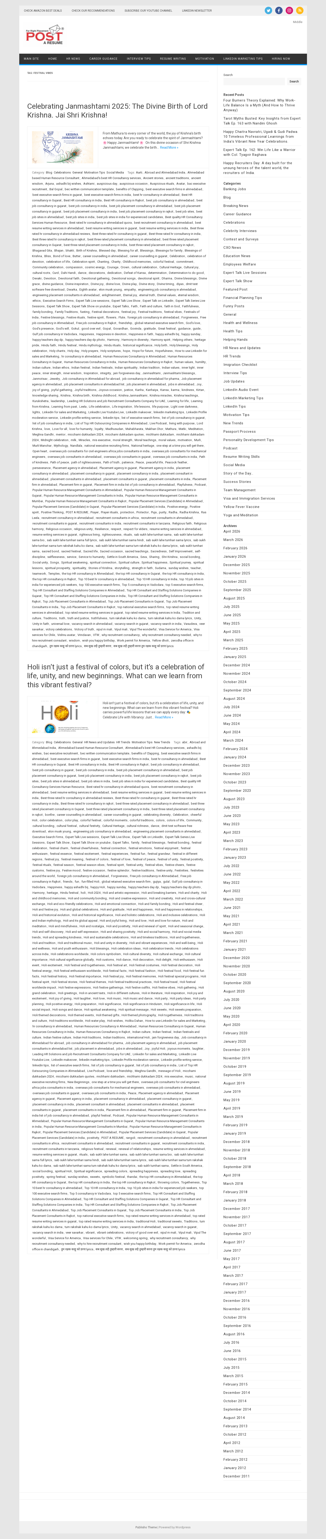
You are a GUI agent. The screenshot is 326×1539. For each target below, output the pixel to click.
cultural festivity (89, 826)
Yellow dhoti (160, 640)
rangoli (130, 1138)
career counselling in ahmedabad (105, 256)
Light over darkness (184, 406)
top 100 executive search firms (99, 584)
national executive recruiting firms (106, 445)
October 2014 (234, 1401)
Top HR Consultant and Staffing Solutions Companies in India (85, 596)
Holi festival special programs (178, 976)
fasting (85, 312)
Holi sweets (159, 1009)
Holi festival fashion (142, 971)
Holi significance (110, 1004)
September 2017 (237, 1234)
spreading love (170, 1171)
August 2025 (234, 598)
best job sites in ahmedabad (60, 781)
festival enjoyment (166, 848)
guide (196, 328)
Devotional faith (68, 278)
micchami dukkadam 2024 (85, 434)
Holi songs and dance (67, 1009)
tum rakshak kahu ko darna (128, 618)
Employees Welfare (239, 264)
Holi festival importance (85, 976)
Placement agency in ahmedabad (75, 468)
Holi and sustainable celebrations (106, 937)
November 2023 (236, 774)
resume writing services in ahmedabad (175, 529)
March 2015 (233, 1376)
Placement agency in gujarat (118, 468)
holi (83, 892)
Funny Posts (234, 306)
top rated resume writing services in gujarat (94, 612)
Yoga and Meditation (240, 515)
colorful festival (163, 261)
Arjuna (49, 183)
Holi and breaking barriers (159, 892)
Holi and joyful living (113, 920)
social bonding (190, 557)
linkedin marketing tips (169, 412)
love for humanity (80, 429)
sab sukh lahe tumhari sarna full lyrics (72, 540)
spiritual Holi (63, 1171)
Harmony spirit (160, 339)
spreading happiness (143, 1171)
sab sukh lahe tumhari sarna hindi (121, 540)
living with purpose (181, 423)
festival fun (137, 853)
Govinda (135, 328)
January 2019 (234, 1133)
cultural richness (137, 826)
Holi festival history (54, 976)
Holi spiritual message (133, 1009)
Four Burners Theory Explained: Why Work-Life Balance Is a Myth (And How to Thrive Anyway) (259, 105)
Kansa (164, 390)
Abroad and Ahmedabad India (165, 172)
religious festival (92, 1149)
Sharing (154, 557)
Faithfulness (190, 306)
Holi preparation (85, 1004)
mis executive (101, 440)
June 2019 (232, 1092)
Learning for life (178, 401)
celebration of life (58, 261)
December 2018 (236, 1142)
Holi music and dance (137, 998)
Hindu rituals (112, 345)
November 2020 (236, 966)
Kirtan (200, 390)
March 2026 (233, 540)
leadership (58, 401)
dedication (114, 273)
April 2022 (231, 891)
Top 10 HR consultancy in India (156, 579)
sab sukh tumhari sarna (153, 1165)
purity (162, 512)
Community (193, 820)
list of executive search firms (141, 417)
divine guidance (52, 284)
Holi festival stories (64, 982)
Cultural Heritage (170, 267)
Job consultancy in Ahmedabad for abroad (91, 378)
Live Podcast (158, 423)
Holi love (99, 998)
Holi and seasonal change (185, 926)
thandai (132, 1177)
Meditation (195, 429)
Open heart (39, 451)
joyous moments (179, 1048)
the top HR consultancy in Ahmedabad (87, 573)
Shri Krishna (170, 557)
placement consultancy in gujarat (93, 473)
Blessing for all (128, 250)
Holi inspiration (175, 993)
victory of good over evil (142, 1232)
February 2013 (235, 1426)
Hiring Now (281, 58)
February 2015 (235, 1384)
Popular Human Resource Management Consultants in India (83, 495)
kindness (188, 390)
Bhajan (58, 250)
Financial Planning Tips (242, 298)
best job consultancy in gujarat (53, 770)
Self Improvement (181, 551)
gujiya (157, 881)
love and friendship (119, 1071)
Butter (77, 256)
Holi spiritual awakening (100, 1009)
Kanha (139, 390)
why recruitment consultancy (121, 635)
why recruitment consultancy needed (166, 635)
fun (77, 881)
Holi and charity (188, 892)
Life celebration (99, 406)
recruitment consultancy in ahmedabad (68, 518)
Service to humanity (92, 557)
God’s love (193, 323)
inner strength (52, 373)
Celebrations (62, 172)
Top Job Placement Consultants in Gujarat (136, 601)
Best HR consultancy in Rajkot (124, 200)
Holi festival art (117, 965)
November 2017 (236, 1217)
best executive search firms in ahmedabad (174, 189)
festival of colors (97, 859)
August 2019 (234, 1083)
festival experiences (114, 853)
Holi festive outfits (138, 987)
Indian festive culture (57, 1037)
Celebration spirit (83, 261)
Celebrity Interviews (240, 231)
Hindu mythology (90, 345)
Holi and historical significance (92, 915)
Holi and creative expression (128, 898)
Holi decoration (143, 959)
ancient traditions (177, 178)
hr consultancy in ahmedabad (81, 356)
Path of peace (59, 462)
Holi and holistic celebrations (134, 915)
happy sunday (190, 334)
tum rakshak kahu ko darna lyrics (170, 618)
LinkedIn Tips (234, 406)
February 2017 (235, 1284)
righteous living (89, 534)
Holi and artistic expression (121, 892)
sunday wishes (178, 568)
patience (127, 462)
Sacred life (90, 551)
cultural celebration (144, 267)
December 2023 (236, 765)
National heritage (142, 445)
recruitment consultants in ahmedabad (167, 518)
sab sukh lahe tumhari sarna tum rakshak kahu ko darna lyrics (137, 545)
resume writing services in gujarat (54, 534)
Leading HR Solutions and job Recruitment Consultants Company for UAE (116, 401)
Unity (197, 618)
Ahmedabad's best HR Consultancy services (111, 178)
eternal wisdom (188, 295)
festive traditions (143, 870)
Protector (142, 512)
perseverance (41, 468)
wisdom (74, 640)
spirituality (79, 568)
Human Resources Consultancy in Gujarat (166, 1026)
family (135, 842)
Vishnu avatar (66, 635)
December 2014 (236, 1393)
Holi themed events (81, 1015)
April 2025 (231, 632)
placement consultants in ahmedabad (76, 479)
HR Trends (123, 742)
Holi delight (163, 959)
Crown (125, 267)
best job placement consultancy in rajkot (146, 211)
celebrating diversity (157, 814)
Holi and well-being (182, 943)
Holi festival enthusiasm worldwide (77, 971)
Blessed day (107, 250)
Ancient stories (153, 178)
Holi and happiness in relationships (178, 909)
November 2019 (236, 1058)
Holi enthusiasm (184, 959)
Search (228, 75)
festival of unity (168, 859)
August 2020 (234, 991)
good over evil (90, 328)
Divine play (129, 284)
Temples (54, 573)
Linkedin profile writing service (80, 417)
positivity (93, 1138)
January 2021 (234, 949)
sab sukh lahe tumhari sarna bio (150, 1154)
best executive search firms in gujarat (57, 194)
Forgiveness (189, 317)
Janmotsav (39, 378)
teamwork (39, 573)
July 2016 (231, 1342)
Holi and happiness (140, 909)
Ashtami (88, 183)
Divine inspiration (76, 284)
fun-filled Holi (90, 881)
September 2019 (237, 1075)
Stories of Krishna (100, 568)
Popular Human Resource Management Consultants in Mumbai (85, 1126)
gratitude (150, 328)
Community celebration (47, 267)
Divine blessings (185, 278)
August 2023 (234, 799)
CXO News (232, 248)
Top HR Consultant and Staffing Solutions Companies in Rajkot (126, 1204)
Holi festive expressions (74, 987)
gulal (166, 881)
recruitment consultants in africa (117, 518)
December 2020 (236, 958)
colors (160, 820)
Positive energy (177, 506)
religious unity (83, 529)
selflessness (56, 557)
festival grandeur (159, 853)
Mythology (61, 445)
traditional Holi (145, 1221)
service (71, 557)
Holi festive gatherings (108, 987)
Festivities (181, 870)
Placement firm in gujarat (75, 484)
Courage (112, 267)
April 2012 (231, 1443)
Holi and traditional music (75, 943)
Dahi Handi (68, 273)
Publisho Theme (146, 1527)
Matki (182, 429)
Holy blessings (180, 345)
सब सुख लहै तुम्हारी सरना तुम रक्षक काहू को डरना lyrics (143, 646)
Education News (237, 256)
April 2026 (231, 531)
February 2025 (235, 648)
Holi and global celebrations (79, 909)
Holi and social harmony (154, 931)
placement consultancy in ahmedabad (119, 1098)
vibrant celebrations (110, 1232)
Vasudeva (190, 623)
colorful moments (115, 820)
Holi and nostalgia (92, 926)
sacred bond (50, 551)
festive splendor (118, 870)
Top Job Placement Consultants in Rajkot (88, 607)
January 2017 (234, 1292)
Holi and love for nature (164, 920)
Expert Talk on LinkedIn (158, 300)
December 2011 (236, 1476)
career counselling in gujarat (148, 256)
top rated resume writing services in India (152, 612)
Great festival (167, 328)
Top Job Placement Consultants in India (155, 1210)
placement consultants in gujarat (125, 479)
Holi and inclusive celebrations (177, 915)
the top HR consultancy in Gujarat (138, 573)
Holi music (114, 998)
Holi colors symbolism (106, 954)
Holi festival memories (141, 976)
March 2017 (233, 1276)
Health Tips (233, 331)
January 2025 (234, 657)
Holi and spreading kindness (62, 937)
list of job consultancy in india (52, 423)
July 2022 (231, 866)
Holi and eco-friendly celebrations (70, 904)
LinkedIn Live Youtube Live (106, 412)
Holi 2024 (94, 892)
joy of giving (40, 390)
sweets (95, 1177)
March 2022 (233, 899)
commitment (184, 261)
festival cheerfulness (84, 848)
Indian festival (80, 367)
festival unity (134, 865)
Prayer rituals (109, 512)
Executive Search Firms (58, 300)
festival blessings (153, 842)
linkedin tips (111, 417)
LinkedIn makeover (138, 412)
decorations (97, 273)
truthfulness (99, 618)
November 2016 (236, 1309)
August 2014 (234, 1418)
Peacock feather (176, 462)
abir (184, 742)
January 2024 (234, 757)
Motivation (204, 58)
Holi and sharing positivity (118, 931)
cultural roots (41, 273)
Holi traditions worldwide (66, 1020)
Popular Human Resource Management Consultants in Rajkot (85, 501)
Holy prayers (89, 351)
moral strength (122, 440)
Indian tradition (150, 367)
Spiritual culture (129, 562)
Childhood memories (137, 261)
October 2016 (234, 1317)
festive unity (164, 870)
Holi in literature (152, 993)
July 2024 (231, 707)
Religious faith (182, 523)
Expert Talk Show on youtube (91, 306)
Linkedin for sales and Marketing (64, 412)
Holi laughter (82, 998)
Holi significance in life (179, 1004)
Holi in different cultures (123, 993)
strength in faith (142, 568)
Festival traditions (150, 312)
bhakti (70, 250)
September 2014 (237, 1409)
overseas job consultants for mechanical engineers (109, 1087)
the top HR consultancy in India (183, 573)
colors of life (175, 820)
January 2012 (234, 1468)
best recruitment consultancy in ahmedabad (163, 222)
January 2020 (234, 1041)
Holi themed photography (139, 1015)
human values (184, 362)
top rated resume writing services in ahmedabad (158, 1216)
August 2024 (234, 699)
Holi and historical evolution (51, 915)
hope (126, 351)
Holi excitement (52, 965)
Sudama (160, 568)
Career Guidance (103, 58)
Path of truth (111, 462)
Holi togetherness (170, 1015)
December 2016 (236, 1301)
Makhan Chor (154, 429)
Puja (154, 512)
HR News (73, 58)
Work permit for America (133, 640)
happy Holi (97, 887)
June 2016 (232, 1351)
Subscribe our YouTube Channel (148, 10)
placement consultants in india (169, 479)
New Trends (162, 742)
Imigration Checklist (240, 365)
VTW (96, 635)
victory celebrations (59, 629)
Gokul (75, 328)
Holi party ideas (180, 998)
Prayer (94, 512)
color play (71, 820)
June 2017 (232, 1250)
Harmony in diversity (135, 339)
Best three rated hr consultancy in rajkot (58, 239)
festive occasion (94, 870)
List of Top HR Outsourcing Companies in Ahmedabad (111, 423)
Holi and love (137, 920)
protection (127, 512)
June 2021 (232, 908)
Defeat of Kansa (135, 273)
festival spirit (115, 865)
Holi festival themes (93, 982)
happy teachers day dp (47, 339)
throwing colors (168, 1182)
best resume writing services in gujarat (111, 228)
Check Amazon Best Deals (43, 10)
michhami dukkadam (160, 434)
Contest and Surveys (241, 239)
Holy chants (57, 351)
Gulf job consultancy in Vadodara (54, 334)
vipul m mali (104, 629)
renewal (111, 1149)
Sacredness (159, 551)
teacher (196, 568)
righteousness (111, 534)
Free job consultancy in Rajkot (96, 323)
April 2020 (231, 1025)
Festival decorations (105, 312)
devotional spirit (148, 278)
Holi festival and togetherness (85, 965)
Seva (143, 557)
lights (36, 412)
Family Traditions (66, 312)
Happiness (86, 334)
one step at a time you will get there (179, 445)
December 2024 (236, 665)
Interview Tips (139, 58)
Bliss (47, 256)
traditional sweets (170, 1221)
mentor (60, 434)
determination (157, 273)
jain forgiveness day (126, 373)
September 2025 (237, 590)
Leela (83, 406)
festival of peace (144, 859)
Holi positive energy (59, 1004)
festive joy (53, 870)
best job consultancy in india (88, 206)
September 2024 (237, 690)
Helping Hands (235, 339)
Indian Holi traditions (87, 1037)
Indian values (170, 367)
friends (67, 881)
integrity (105, 373)
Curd (55, 273)
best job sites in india (80, 217)
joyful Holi (158, 1048)
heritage (52, 892)
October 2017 (234, 1225)
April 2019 (231, 1108)
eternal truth (147, 295)
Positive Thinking (52, 512)
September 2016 (237, 1326)
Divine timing (165, 284)
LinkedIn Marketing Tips (243, 58)
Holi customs (105, 959)
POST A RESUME (77, 512)
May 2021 (231, 916)
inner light (188, 367)
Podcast (200, 484)
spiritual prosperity (57, 568)
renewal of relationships (135, 1149)
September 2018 (237, 1167)
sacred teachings (136, 551)
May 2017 (231, 1259)
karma (175, 390)
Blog (49, 172)
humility (200, 362)
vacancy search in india (166, 623)
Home (52, 58)
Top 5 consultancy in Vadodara (142, 584)
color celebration (51, 820)
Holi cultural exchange (168, 954)
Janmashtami (151, 373)
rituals (128, 534)
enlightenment (111, 295)
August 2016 (234, 1334)
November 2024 (236, 673)
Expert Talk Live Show (126, 300)
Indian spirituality (126, 367)
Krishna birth (81, 395)
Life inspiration (122, 406)
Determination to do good (186, 273)
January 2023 (234, 857)
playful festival (101, 1115)
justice (128, 390)
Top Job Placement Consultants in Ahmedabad (74, 601)
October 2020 (234, 975)
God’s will (62, 328)
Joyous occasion (110, 390)
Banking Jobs (234, 189)
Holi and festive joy (45, 909)
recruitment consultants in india (100, 523)
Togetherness (190, 1182)
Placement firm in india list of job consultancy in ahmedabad (134, 484)
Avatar (180, 183)
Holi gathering (187, 987)
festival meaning (72, 859)
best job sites (185, 211)
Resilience (102, 529)
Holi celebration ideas (126, 948)
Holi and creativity (161, 898)
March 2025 (233, 640)
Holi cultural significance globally (72, 959)
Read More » (169, 147)
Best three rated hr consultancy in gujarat (119, 234)
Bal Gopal (55, 189)
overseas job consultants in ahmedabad (74, 456)
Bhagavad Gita (42, 250)
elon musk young (110, 289)
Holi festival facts (114, 971)
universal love (60, 623)
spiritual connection (103, 562)
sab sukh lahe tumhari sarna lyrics (168, 540)
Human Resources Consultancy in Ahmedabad (134, 356)
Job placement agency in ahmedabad (150, 1043)
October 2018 (234, 1158)
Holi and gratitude (112, 909)
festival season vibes (90, 865)
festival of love (120, 859)
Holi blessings (99, 948)
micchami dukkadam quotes (124, 434)
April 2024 (231, 732)
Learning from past (64, 406)
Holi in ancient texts (92, 993)
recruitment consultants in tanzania (146, 523)
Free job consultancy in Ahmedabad (154, 876)
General (77, 172)
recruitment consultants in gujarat (54, 523)
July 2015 (231, 1367)
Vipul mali (120, 629)
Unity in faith (40, 623)
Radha (173, 512)
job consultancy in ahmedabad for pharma (150, 378)
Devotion (50, 278)
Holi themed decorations (49, 1015)
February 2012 (235, 1459)
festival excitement (86, 853)
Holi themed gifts (107, 1015)
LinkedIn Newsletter (197, 10)
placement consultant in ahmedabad (100, 1104)
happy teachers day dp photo (85, 339)
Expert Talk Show (58, 306)
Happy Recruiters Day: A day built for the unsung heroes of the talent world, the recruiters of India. (257, 168)
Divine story (147, 284)
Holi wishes (115, 1020)
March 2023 (233, 841)
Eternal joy (130, 295)
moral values (166, 440)
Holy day (73, 351)
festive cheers (174, 865)
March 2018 (233, 1184)
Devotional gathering (96, 278)
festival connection (113, 848)
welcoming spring (135, 1238)
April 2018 (231, 1175)
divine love (113, 284)
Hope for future (142, 351)
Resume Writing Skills (241, 457)
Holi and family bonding (154, 904)
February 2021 (235, 941)
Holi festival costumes (144, 965)
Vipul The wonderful (143, 629)
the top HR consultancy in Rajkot (54, 579)
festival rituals (41, 865)
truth (62, 618)
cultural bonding (43, 826)
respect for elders (135, 529)
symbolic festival (113, 1177)
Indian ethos (61, 367)
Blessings (146, 250)
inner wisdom (72, 373)
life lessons (142, 406)
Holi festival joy (113, 976)
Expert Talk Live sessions (92, 300)
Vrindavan (84, 635)
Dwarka (72, 289)
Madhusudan (114, 429)
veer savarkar (74, 1232)
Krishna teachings (186, 395)
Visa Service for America (175, 629)
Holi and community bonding (87, 898)
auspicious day (107, 183)
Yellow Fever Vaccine (241, 507)
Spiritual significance (88, 1171)
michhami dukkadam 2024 (144, 1076)
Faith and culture (151, 306)
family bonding (42, 312)
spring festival (55, 1177)
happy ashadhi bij (167, 334)
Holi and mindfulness (63, 926)
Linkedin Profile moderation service (135, 1059)
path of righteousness (86, 462)
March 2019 (233, 1117)
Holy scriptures (110, 351)
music (189, 1076)
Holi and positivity (118, 926)
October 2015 (234, 1359)
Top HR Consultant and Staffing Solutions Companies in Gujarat (126, 1199)
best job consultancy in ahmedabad (170, 200)
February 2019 (235, 1125)
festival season (63, 865)
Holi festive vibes (163, 987)
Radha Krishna (189, 512)
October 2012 (234, 1434)
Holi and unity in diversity (110, 943)
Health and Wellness (240, 323)
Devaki (37, 278)
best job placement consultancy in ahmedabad (140, 206)
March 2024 (233, 740)
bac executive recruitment (61, 753)
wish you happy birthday (98, 640)
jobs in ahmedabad (181, 384)
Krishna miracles (161, 395)
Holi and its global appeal (80, 920)
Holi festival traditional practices (130, 982)
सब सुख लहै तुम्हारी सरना (97, 646)
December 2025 (236, 565)
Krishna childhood (104, 395)
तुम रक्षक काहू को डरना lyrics (65, 646)
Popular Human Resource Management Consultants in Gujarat (92, 1121)
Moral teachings (145, 440)
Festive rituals (76, 317)
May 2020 (231, 1016)
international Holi (138, 1037)
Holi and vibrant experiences (148, 943)
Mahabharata (134, 429)
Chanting (103, 261)
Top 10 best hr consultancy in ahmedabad (106, 579)
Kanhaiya (152, 390)
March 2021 (233, 933)
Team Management (239, 490)
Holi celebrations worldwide (69, 954)
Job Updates (234, 381)
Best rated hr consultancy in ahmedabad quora (100, 222)
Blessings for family (169, 250)
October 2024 (234, 682)
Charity (115, 261)
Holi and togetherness (185, 937)
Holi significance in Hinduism (142, 1004)
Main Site (31, 58)
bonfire (50, 814)
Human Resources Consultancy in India (90, 362)
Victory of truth (84, 629)
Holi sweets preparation (185, 1009)
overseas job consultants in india (175, 456)
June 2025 (232, 615)
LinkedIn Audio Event (241, 390)
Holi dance (123, 959)
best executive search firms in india (107, 194)
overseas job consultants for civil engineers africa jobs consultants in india (99, 451)
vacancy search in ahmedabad (92, 623)
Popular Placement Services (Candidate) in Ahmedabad (166, 501)
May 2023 (231, 824)
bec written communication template (89, 189)
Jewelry (55, 378)
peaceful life (154, 462)
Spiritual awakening (74, 562)
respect (116, 529)
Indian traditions (114, 1037)
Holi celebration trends (158, 948)
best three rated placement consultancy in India (95, 245)
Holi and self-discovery (47, 931)
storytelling (122, 568)
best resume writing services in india (163, 228)
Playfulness (184, 484)
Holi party (161, 998)
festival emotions (140, 848)
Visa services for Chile (98, 1238)
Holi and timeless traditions (149, 937)
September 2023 (237, 791)
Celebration (177, 256)
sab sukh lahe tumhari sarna (152, 534)
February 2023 (235, 849)
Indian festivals (102, 367)
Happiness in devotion (111, 334)
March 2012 (233, 1451)
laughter (197, 1048)
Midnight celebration (54, 440)
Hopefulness (164, 351)
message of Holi (169, 1071)
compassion (74, 267)
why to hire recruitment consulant (99, 1243)
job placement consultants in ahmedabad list (94, 384)
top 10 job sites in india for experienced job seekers (162, 1188)
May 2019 (231, 1100)
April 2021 (231, 924)
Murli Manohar (42, 445)
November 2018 (236, 1150)
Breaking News (235, 206)
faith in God (172, 306)
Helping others (182, 339)
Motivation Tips (94, 172)
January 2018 (234, 1200)
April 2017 (231, 1267)
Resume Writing (173, 58)
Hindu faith (48, 345)
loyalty (99, 429)
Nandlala (76, 445)
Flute (122, 317)
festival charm (58, 848)
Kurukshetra (40, 401)
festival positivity (191, 859)
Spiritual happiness (154, 562)
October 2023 (234, 782)
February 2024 (235, 749)
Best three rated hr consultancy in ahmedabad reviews (77, 798)
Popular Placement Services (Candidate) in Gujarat (65, 506)
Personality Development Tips (248, 440)
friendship (125, 323)
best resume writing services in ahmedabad (80, 792)
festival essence (61, 853)
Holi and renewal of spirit (149, 926)
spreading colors (115, 1171)
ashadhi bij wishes (68, 183)
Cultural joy (191, 267)
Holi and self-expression (82, 931)
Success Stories (237, 482)
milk (73, 440)
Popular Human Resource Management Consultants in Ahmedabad (77, 490)
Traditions (50, 618)
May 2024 (231, 724)
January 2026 (234, 556)
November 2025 (236, 573)
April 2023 (231, 832)
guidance (184, 328)
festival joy (128, 312)
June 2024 (232, 715)
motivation (185, 440)
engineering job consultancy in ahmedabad (167, 289)
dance (82, 273)
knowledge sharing (45, 395)
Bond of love (61, 256)
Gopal (107, 328)
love (47, 429)
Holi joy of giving (60, 998)
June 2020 (232, 1008)
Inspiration (91, 373)
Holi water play (95, 1020)
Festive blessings (52, 317)
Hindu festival (67, 345)
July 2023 (231, 807)
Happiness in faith (141, 334)
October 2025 (234, 582)
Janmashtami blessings (179, 373)
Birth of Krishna (86, 250)
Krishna (66, 395)
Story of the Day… (238, 473)
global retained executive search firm (159, 323)
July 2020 (231, 1000)
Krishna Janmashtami (133, 395)
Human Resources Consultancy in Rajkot (145, 362)
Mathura (170, 429)
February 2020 (235, 1033)
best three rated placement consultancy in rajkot (161, 245)
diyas (180, 284)
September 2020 (237, 983)
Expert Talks (121, 306)
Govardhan (120, 328)
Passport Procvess (239, 431)
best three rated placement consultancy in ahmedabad (123, 239)
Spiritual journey (180, 562)
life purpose (160, 406)
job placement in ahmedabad (146, 384)
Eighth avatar (88, 289)
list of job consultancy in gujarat (183, 417)
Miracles (84, 440)
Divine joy (97, 284)
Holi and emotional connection (115, 904)
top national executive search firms (141, 607)
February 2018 (235, 1192)
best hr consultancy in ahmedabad (156, 194)
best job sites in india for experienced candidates (130, 217)
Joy (199, 384)
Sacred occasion (111, 551)
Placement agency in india (156, 468)
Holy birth (161, 345)
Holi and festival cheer (187, 904)
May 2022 (231, 883)
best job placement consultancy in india (90, 211)
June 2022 (232, 874)
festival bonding (178, 842)
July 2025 (231, 607)
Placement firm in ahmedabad (126, 1110)
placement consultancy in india (137, 473)
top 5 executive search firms (184, 584)
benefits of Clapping (129, 189)
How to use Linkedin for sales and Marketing (175, 1020)
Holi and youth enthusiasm (69, 948)
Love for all (59, 429)
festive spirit (95, 317)
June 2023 (232, 816)
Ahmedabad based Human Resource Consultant (90, 748)
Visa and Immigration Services (249, 498)
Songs (54, 562)
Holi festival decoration (177, 965)
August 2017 (234, 1242)
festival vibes (173, 312)
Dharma (167, 278)
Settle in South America (122, 557)
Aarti (139, 172)
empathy (130, 289)
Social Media (115, 172)
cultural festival (67, 826)
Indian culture (41, 367)
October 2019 (234, 1066)
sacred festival (71, 551)
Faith (134, 306)
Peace (140, 462)
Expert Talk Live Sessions (245, 273)
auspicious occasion (133, 183)
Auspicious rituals (162, 183)
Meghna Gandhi (43, 434)
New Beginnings (78, 1082)
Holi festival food (169, 971)
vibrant (90, 1232)
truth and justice (78, 618)
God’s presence (43, 328)
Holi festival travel (166, 982)
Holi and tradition (43, 943)
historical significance (137, 345)
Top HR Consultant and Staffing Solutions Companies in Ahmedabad (78, 590)
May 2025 (231, 623)
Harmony (113, 339)
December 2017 (236, 1209)
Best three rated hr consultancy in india (174, 234)
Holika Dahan (134, 1020)
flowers (111, 317)
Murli (197, 440)
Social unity (40, 562)
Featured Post (235, 289)
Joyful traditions (85, 390)
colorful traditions (142, 820)
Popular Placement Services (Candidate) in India (133, 506)
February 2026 (235, 548)
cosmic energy (95, 267)
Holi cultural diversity (137, 954)
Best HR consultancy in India (83, 200)
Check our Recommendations (93, 10)
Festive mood (71, 870)
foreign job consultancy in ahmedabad (153, 317)
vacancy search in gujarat (131, 623)
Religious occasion (59, 529)
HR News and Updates (99, 742)
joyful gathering (61, 390)
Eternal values (166, 295)
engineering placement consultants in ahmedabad (66, 295)
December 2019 (236, 1050)
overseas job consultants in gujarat (127, 456)
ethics (36, 300)
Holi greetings (67, 993)
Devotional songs (124, 278)
